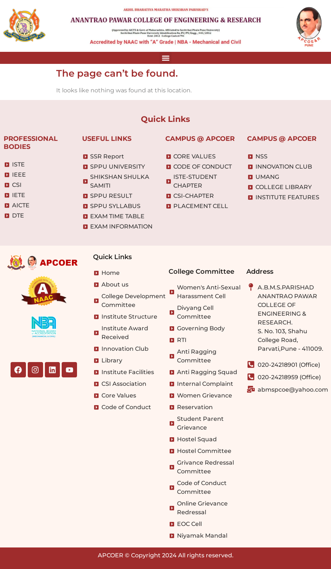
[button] (165, 58)
